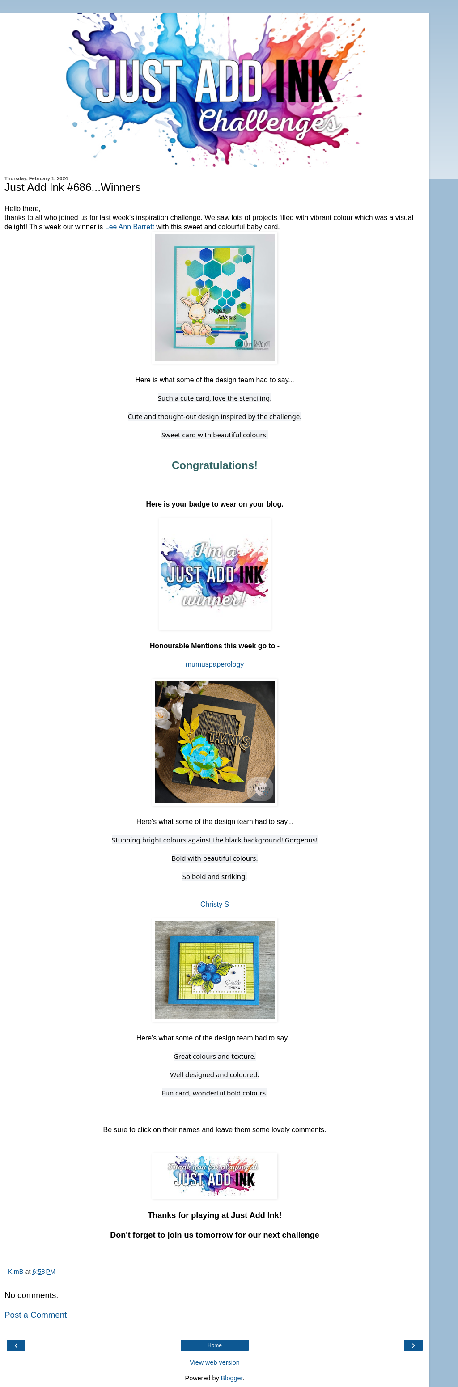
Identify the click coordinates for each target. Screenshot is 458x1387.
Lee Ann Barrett (129, 227)
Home (215, 1345)
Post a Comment (35, 1314)
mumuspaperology (215, 664)
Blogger (232, 1378)
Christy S (214, 904)
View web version (215, 1362)
